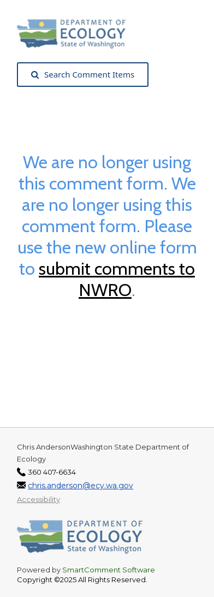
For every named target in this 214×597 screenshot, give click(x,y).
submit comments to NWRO (117, 279)
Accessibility (38, 499)
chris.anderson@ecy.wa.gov (80, 485)
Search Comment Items (82, 74)
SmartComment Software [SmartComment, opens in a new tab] (108, 569)
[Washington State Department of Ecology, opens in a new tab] (77, 33)
